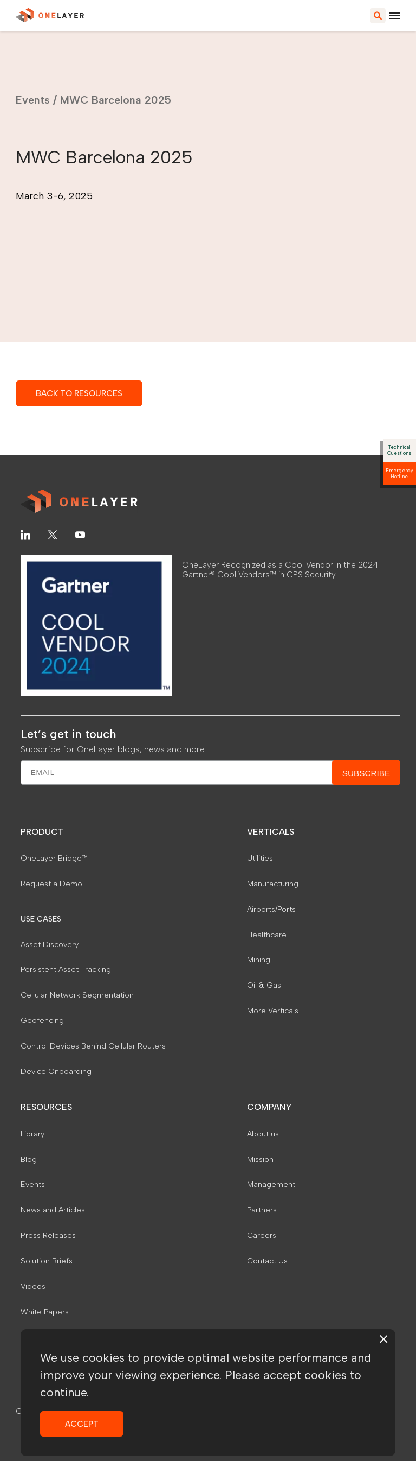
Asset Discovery (50, 944)
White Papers (45, 1312)
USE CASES (41, 919)
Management (271, 1184)
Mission (260, 1159)
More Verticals (272, 1010)
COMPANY (269, 1107)
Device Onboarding (56, 1071)
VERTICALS (270, 832)
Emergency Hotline (399, 473)
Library (32, 1134)
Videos (33, 1286)
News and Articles (53, 1210)
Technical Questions (399, 450)
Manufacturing (272, 883)
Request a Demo (51, 883)
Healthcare (267, 934)
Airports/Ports (271, 909)
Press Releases (48, 1235)
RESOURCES (46, 1107)
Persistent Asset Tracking (66, 969)
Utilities (260, 858)
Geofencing (42, 1020)
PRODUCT (42, 832)
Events (33, 99)
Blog (29, 1159)
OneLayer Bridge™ (54, 858)
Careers (261, 1235)
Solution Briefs (47, 1261)
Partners (262, 1210)
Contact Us (267, 1261)
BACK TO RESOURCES (79, 393)
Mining (258, 959)
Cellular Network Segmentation (77, 995)
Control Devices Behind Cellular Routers (93, 1046)
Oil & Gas (264, 985)
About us (263, 1134)
